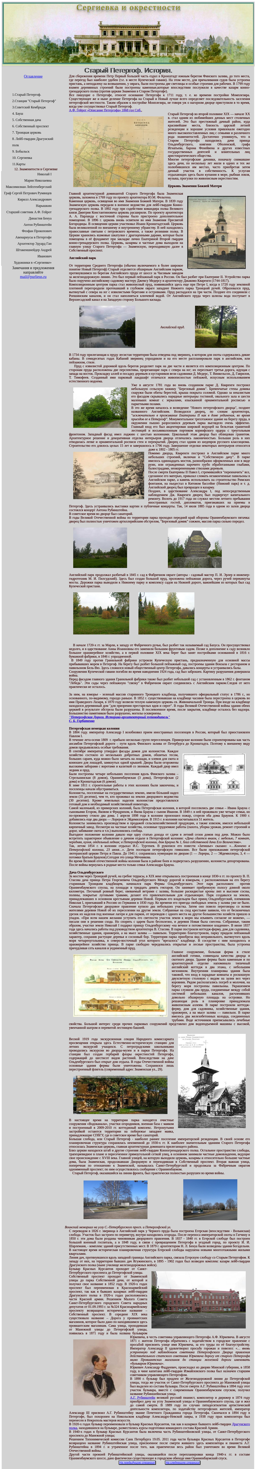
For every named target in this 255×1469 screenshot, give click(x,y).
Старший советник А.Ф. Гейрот (29, 212)
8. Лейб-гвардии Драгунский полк (32, 142)
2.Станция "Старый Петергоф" (34, 101)
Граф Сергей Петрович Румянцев (28, 193)
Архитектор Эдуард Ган (34, 243)
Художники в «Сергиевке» (33, 262)
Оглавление (33, 76)
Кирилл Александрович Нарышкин (35, 202)
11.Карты (18, 164)
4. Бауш (17, 113)
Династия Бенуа (40, 218)
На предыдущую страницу (137, 1462)
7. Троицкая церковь (26, 132)
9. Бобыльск (20, 151)
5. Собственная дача (26, 120)
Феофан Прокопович (37, 231)
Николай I (44, 174)
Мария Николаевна (38, 180)
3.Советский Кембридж (29, 107)
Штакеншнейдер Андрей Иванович (34, 253)
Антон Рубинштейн (38, 224)
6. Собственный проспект (30, 126)
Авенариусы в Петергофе (33, 237)
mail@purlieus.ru (33, 277)
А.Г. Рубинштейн (142, 1397)
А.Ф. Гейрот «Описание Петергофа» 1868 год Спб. (105, 110)
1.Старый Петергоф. (26, 94)
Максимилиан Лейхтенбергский (29, 187)
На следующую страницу (182, 1462)
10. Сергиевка (22, 158)
